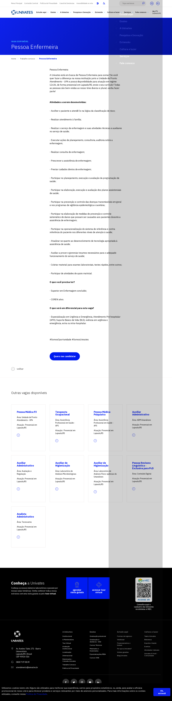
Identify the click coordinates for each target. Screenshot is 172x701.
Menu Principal (16, 3)
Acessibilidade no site (84, 3)
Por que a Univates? (124, 649)
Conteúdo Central (31, 3)
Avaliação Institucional (67, 647)
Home (13, 59)
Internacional (67, 656)
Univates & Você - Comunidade (150, 654)
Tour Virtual (66, 643)
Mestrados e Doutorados (94, 650)
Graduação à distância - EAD (95, 641)
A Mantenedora (68, 640)
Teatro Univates (150, 636)
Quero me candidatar (65, 356)
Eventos (147, 646)
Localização (66, 652)
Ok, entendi (162, 692)
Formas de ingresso (124, 636)
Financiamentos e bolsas (123, 644)
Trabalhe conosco (27, 59)
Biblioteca (148, 640)
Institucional (67, 636)
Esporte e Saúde (150, 643)
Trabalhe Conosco (69, 665)
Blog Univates (122, 656)
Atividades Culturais (151, 650)
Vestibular (121, 640)
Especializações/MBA (98, 654)
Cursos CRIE (94, 658)
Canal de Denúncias (66, 3)
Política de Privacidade (48, 3)
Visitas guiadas (123, 652)
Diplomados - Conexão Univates (69, 660)
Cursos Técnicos (96, 645)
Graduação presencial (98, 636)
